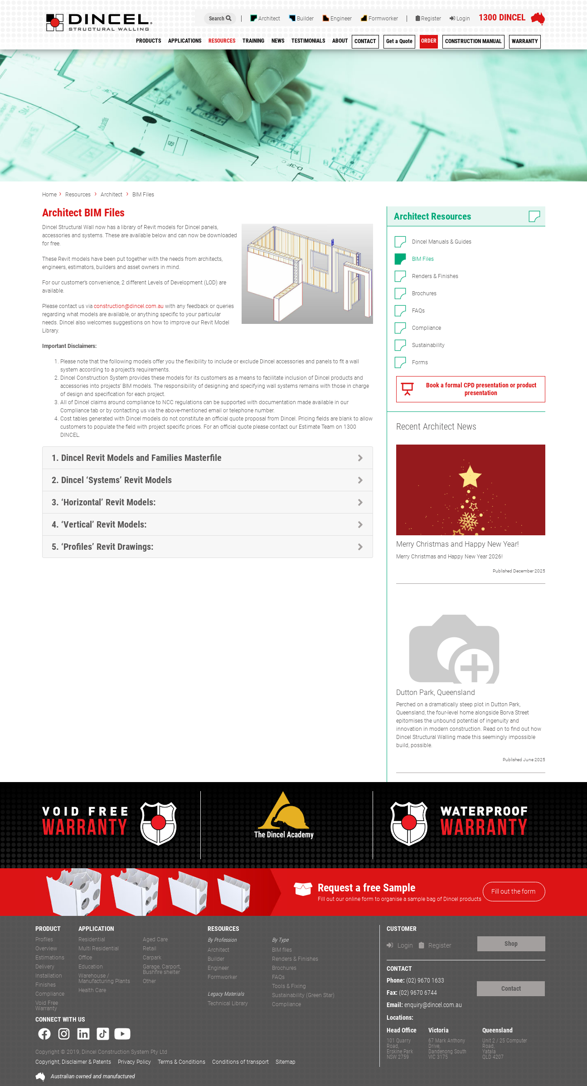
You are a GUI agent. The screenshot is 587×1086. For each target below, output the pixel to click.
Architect (265, 18)
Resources (78, 194)
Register (428, 18)
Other (149, 981)
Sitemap (286, 1062)
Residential (91, 940)
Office (85, 958)
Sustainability (428, 345)
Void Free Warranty (46, 1006)
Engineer (337, 18)
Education (90, 967)
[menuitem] (253, 42)
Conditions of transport (240, 1062)
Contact (511, 988)
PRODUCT (48, 929)
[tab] (208, 458)
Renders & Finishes (435, 276)
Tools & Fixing (289, 986)
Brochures (424, 293)
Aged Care (155, 940)
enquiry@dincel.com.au (433, 1005)
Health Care (92, 990)
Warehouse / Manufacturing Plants (104, 978)
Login (460, 18)
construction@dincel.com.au (129, 306)
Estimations (49, 958)
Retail (149, 949)
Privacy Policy (134, 1062)
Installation (48, 976)
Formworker (379, 18)
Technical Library (228, 1004)
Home (49, 194)
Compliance (426, 328)
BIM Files (143, 194)
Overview (46, 949)
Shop (511, 943)
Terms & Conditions (181, 1062)
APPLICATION (96, 929)
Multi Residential (98, 949)
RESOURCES (223, 929)
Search (220, 18)
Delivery (44, 967)
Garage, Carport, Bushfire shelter (162, 969)
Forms (420, 362)
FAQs (418, 311)
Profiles (44, 940)
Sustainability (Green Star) (303, 995)
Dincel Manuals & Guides (441, 242)
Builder (301, 18)
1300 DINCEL (502, 17)
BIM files (282, 950)
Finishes (45, 985)
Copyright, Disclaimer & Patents (73, 1062)
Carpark (152, 958)
